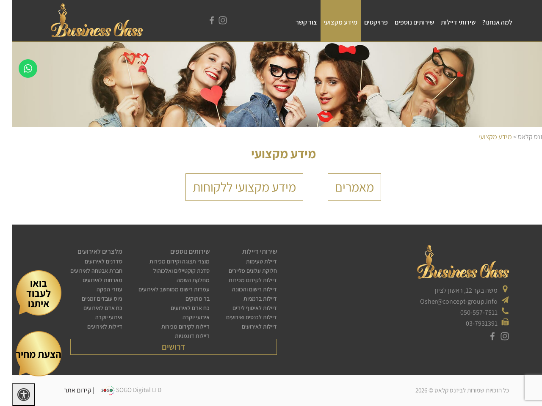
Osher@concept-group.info (446, 301)
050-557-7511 (466, 312)
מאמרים (342, 186)
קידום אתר (65, 389)
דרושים (161, 346)
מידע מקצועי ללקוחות (232, 186)
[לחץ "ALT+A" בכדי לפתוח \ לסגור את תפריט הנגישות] (11, 394)
